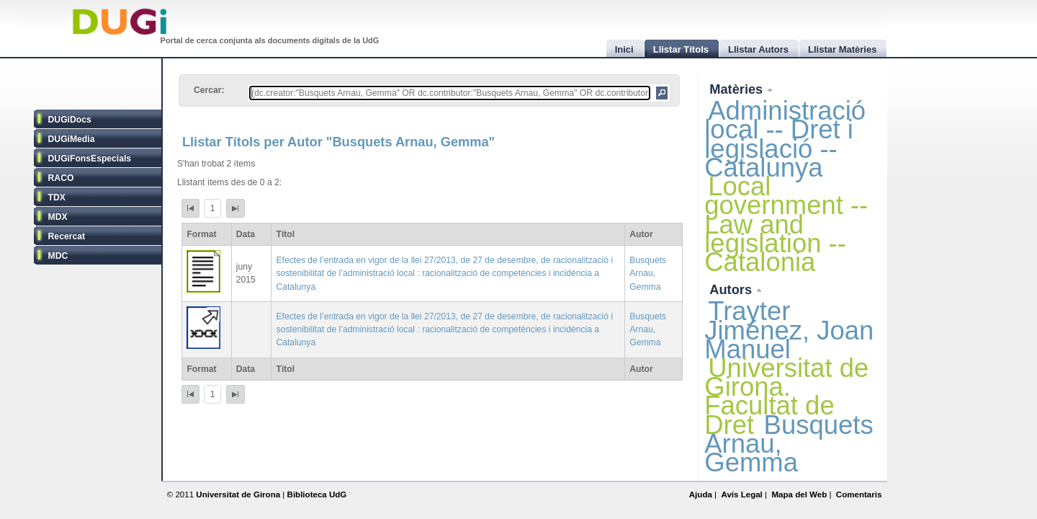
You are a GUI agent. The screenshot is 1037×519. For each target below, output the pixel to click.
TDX (57, 197)
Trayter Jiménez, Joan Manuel (789, 329)
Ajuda (700, 494)
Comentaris (859, 494)
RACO (61, 178)
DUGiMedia (71, 139)
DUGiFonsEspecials (90, 159)
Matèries (737, 89)
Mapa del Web (799, 494)
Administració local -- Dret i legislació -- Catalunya (785, 139)
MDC (58, 256)
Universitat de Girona (238, 494)
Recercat (66, 236)
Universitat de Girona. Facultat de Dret (786, 396)
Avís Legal (741, 494)
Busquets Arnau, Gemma (647, 273)
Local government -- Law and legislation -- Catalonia (786, 224)
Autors (732, 289)
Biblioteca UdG (317, 494)
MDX (58, 217)
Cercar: (209, 90)
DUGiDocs (69, 120)
